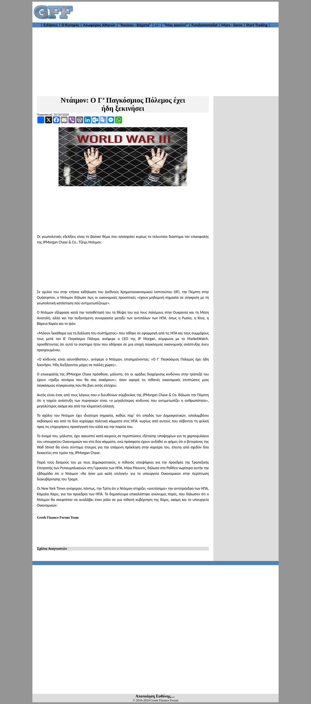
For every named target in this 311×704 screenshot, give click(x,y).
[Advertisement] (176, 12)
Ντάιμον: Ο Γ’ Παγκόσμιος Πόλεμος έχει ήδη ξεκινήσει (123, 104)
